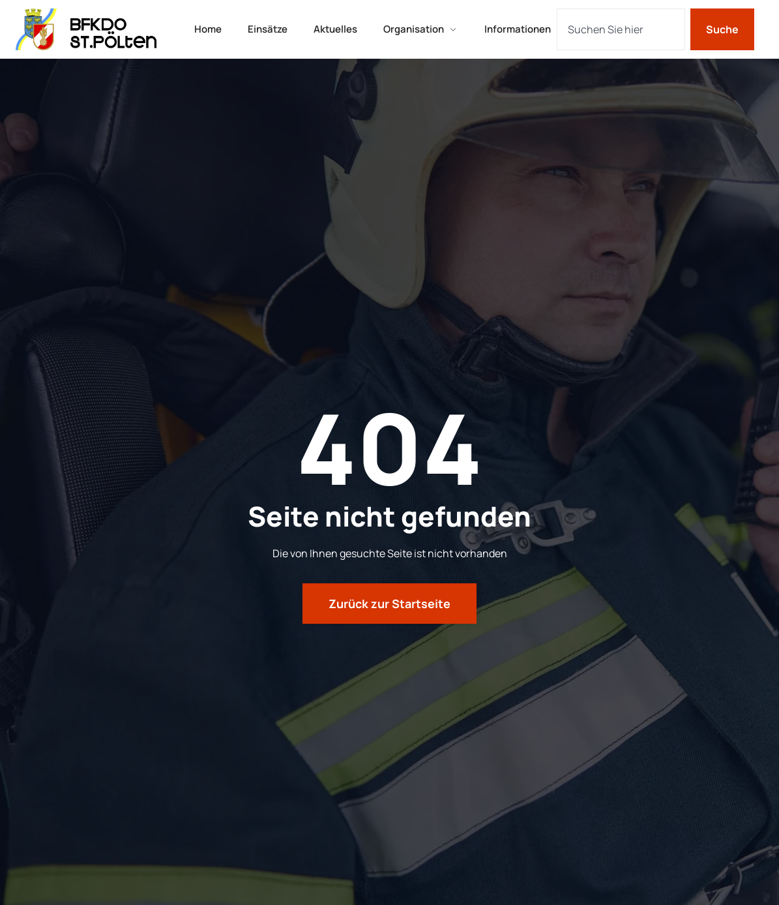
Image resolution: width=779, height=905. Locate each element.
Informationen (517, 29)
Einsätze (267, 29)
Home (208, 29)
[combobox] (621, 29)
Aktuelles (335, 29)
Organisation (420, 29)
